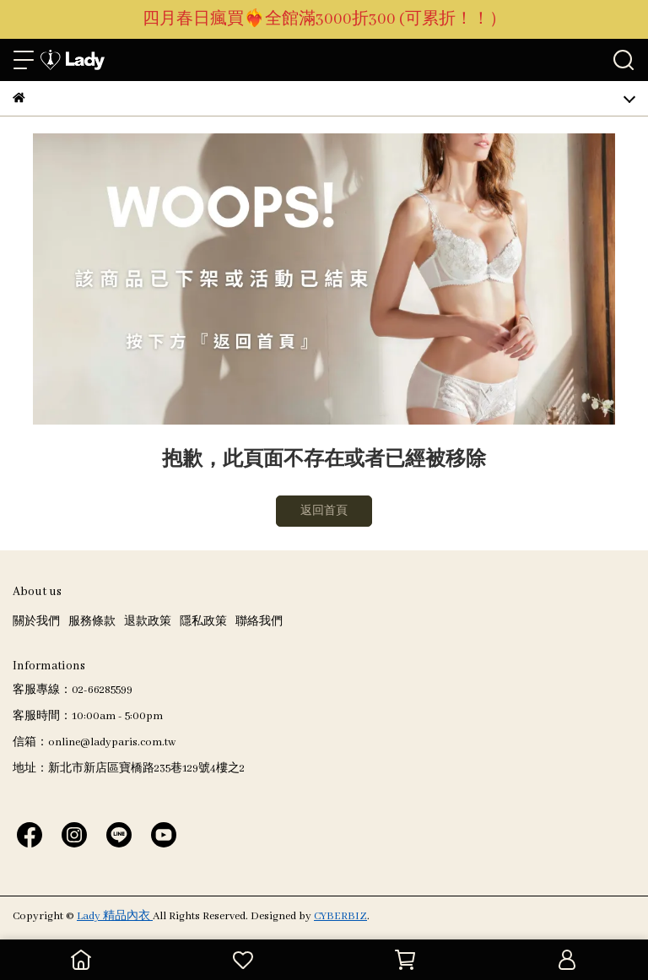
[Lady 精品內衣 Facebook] (29, 834)
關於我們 (36, 622)
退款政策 (147, 622)
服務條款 (92, 622)
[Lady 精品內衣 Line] (119, 834)
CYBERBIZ (340, 916)
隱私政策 (203, 622)
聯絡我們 (259, 622)
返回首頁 (324, 511)
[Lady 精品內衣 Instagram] (74, 834)
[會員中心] (567, 960)
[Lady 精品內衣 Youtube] (164, 834)
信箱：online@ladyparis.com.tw (94, 742)
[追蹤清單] (243, 960)
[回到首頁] (81, 960)
